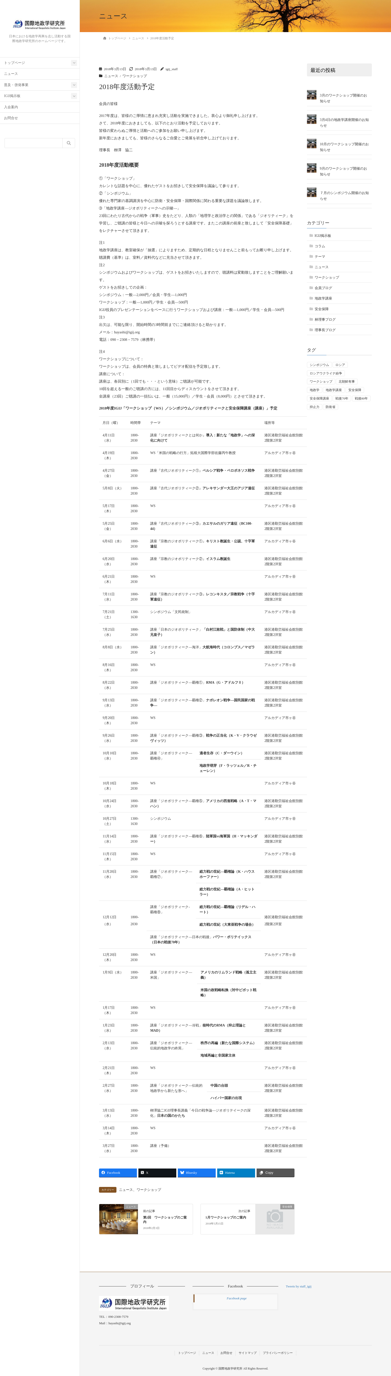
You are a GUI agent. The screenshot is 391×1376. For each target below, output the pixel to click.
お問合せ (11, 118)
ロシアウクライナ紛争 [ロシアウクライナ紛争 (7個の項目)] (326, 373)
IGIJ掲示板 (12, 96)
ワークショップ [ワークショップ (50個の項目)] (321, 381)
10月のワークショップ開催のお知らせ (344, 147)
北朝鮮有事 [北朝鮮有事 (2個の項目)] (347, 381)
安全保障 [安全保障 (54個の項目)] (354, 390)
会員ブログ (323, 288)
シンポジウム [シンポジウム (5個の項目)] (319, 365)
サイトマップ (248, 1353)
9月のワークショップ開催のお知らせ (343, 171)
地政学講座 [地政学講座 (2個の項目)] (334, 390)
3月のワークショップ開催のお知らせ (343, 98)
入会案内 (11, 107)
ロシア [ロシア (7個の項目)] (340, 365)
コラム (320, 246)
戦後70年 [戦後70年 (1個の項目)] (341, 398)
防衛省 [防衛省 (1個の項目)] (330, 407)
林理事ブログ (325, 319)
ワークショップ (134, 76)
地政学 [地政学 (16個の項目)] (314, 390)
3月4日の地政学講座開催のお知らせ (344, 122)
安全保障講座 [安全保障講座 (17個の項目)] (319, 398)
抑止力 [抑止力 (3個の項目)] (314, 407)
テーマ (320, 256)
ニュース (11, 74)
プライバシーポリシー (278, 1353)
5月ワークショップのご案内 (225, 1217)
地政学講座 (323, 298)
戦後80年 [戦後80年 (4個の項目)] (361, 398)
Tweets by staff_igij (298, 1286)
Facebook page (237, 1298)
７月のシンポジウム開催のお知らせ (344, 196)
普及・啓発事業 (16, 85)
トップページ (14, 63)
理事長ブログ (325, 330)
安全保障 (322, 309)
